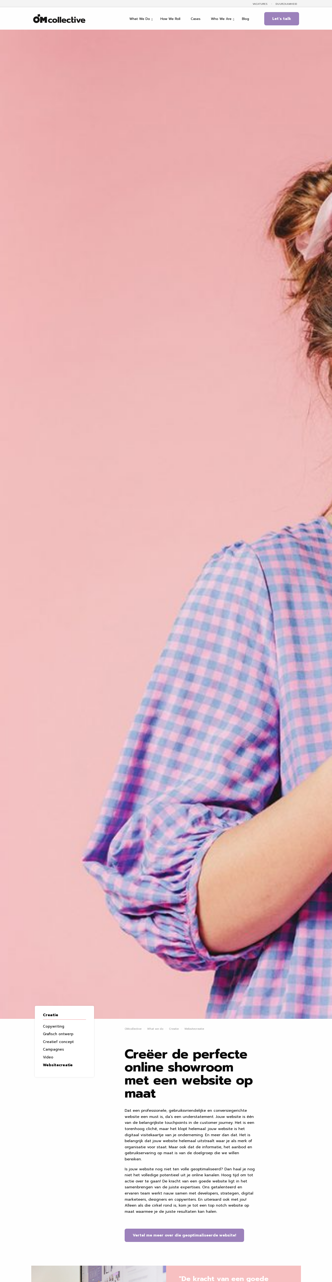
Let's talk (281, 19)
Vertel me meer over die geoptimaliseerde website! (184, 1235)
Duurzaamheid (286, 4)
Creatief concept (58, 1041)
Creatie (50, 1015)
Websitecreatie (58, 1065)
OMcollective (133, 1029)
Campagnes (53, 1049)
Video (48, 1057)
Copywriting (53, 1026)
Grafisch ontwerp (58, 1034)
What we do (155, 1029)
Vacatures (260, 4)
